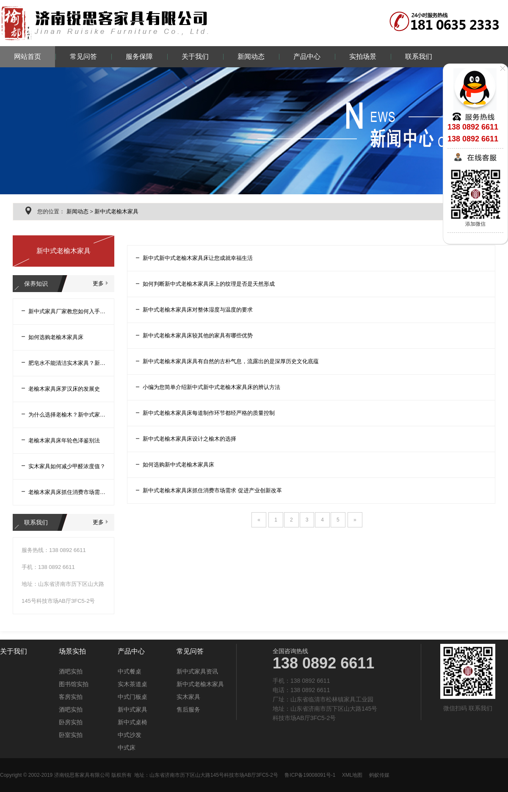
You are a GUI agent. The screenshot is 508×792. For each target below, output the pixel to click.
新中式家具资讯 (197, 671)
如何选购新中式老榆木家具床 (178, 464)
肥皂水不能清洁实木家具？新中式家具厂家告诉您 (66, 363)
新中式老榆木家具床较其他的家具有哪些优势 (198, 335)
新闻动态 (251, 56)
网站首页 (27, 56)
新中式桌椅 (132, 722)
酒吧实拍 (71, 671)
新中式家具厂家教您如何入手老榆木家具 (66, 311)
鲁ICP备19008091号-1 (309, 775)
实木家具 (188, 697)
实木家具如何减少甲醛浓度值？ (66, 466)
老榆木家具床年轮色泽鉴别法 (64, 440)
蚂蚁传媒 (379, 775)
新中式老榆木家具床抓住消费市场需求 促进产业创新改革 (212, 490)
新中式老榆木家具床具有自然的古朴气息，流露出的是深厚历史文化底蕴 (231, 361)
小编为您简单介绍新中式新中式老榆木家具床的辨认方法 (211, 387)
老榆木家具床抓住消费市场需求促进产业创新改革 (66, 492)
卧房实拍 (71, 722)
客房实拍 (71, 697)
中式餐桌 (129, 671)
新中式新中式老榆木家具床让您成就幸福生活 (198, 258)
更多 (98, 283)
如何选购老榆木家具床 (55, 337)
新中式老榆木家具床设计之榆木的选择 (189, 439)
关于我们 (195, 56)
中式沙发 (129, 735)
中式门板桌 (132, 697)
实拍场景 (362, 56)
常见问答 (83, 56)
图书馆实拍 (73, 684)
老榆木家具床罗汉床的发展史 (64, 389)
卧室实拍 (71, 735)
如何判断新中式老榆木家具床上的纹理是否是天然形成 (209, 284)
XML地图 (352, 775)
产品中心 (306, 56)
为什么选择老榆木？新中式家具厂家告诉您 (66, 414)
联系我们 (418, 56)
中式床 (126, 748)
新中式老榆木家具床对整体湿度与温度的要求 (198, 309)
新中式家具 (132, 709)
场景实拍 (72, 651)
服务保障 (139, 56)
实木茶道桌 (132, 684)
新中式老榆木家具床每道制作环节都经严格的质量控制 (209, 413)
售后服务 (188, 709)
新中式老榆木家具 (116, 211)
